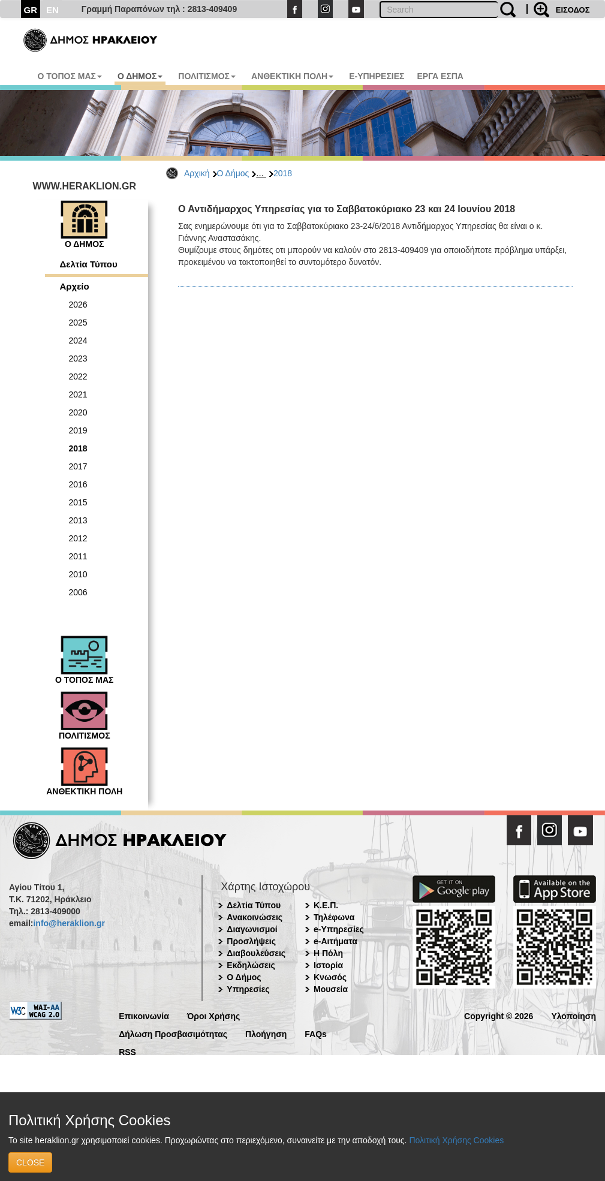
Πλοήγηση (266, 1033)
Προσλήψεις (251, 941)
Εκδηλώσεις (251, 965)
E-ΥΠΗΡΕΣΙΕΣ (376, 76)
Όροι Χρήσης (213, 1015)
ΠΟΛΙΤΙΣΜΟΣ (207, 76)
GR (31, 10)
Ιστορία (328, 965)
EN (52, 10)
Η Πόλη (328, 953)
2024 (78, 340)
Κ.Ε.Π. (326, 905)
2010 (78, 574)
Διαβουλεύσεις (256, 953)
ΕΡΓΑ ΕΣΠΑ (440, 76)
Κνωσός (330, 977)
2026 (78, 304)
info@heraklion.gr (68, 923)
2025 (78, 322)
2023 (78, 358)
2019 (78, 430)
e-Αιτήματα (335, 941)
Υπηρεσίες (248, 989)
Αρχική (197, 173)
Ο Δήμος (233, 173)
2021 (78, 394)
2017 (78, 466)
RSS (127, 1051)
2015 (78, 502)
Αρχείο (74, 286)
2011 (78, 556)
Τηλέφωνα (334, 917)
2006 (78, 592)
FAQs (316, 1033)
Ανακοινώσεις (254, 917)
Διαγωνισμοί (252, 929)
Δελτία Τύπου (89, 264)
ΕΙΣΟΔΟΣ (573, 9)
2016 (78, 484)
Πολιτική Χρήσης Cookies (456, 1140)
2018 (282, 173)
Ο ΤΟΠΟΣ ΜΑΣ (70, 76)
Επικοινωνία (144, 1015)
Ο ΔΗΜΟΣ (140, 76)
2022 (78, 376)
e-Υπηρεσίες (339, 929)
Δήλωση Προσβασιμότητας (173, 1033)
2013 (78, 520)
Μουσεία (331, 989)
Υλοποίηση (573, 1015)
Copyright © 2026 (498, 1015)
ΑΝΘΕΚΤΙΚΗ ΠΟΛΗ (292, 76)
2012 (78, 538)
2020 (78, 412)
